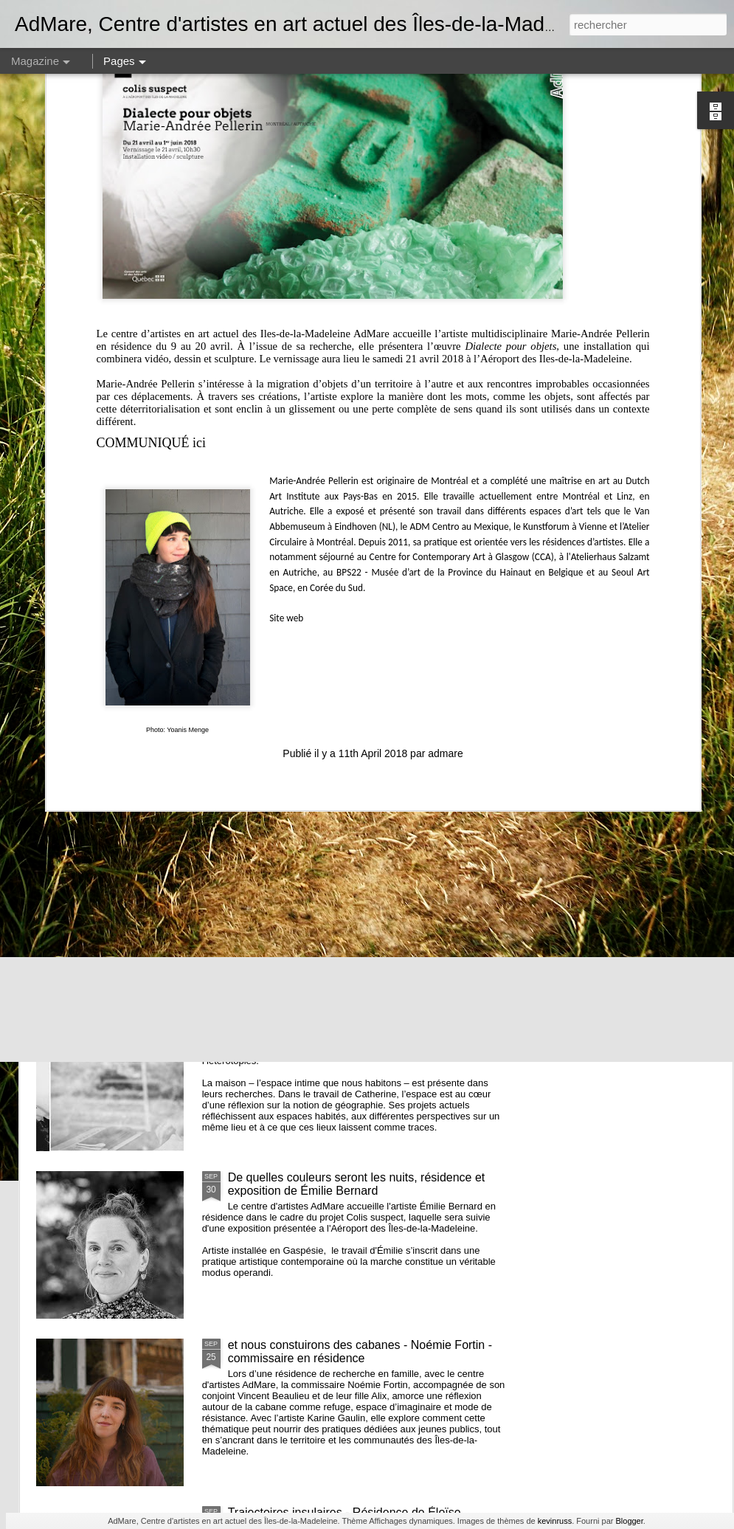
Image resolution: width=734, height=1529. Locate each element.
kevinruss (555, 1520)
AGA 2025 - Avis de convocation (312, 675)
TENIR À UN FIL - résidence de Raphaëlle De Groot (114, 563)
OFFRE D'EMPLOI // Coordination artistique (296, 557)
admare (445, 507)
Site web (286, 371)
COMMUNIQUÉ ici (152, 196)
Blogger (629, 1520)
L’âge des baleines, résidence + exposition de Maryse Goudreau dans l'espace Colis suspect (470, 577)
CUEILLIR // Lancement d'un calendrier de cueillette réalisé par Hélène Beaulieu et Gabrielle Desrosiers (644, 583)
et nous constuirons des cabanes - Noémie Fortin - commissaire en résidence (360, 1351)
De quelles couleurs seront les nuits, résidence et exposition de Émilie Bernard (356, 1184)
